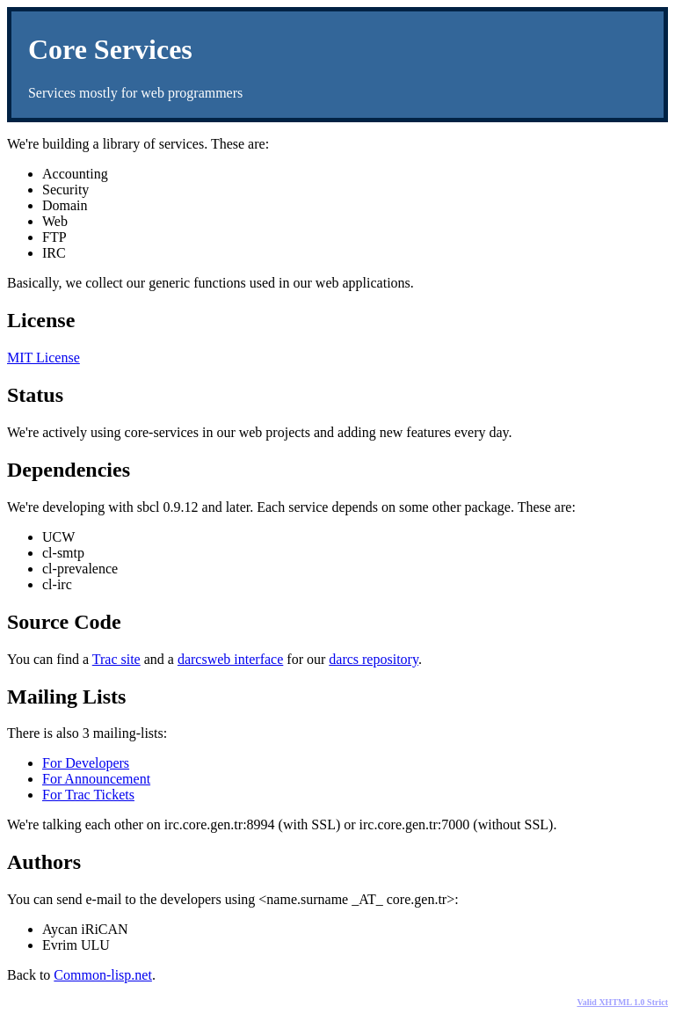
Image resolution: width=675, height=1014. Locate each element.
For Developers (85, 762)
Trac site (116, 659)
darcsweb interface (230, 659)
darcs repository (373, 659)
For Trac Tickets (88, 794)
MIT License (43, 357)
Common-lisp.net (103, 974)
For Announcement (96, 778)
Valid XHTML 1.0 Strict (622, 1002)
